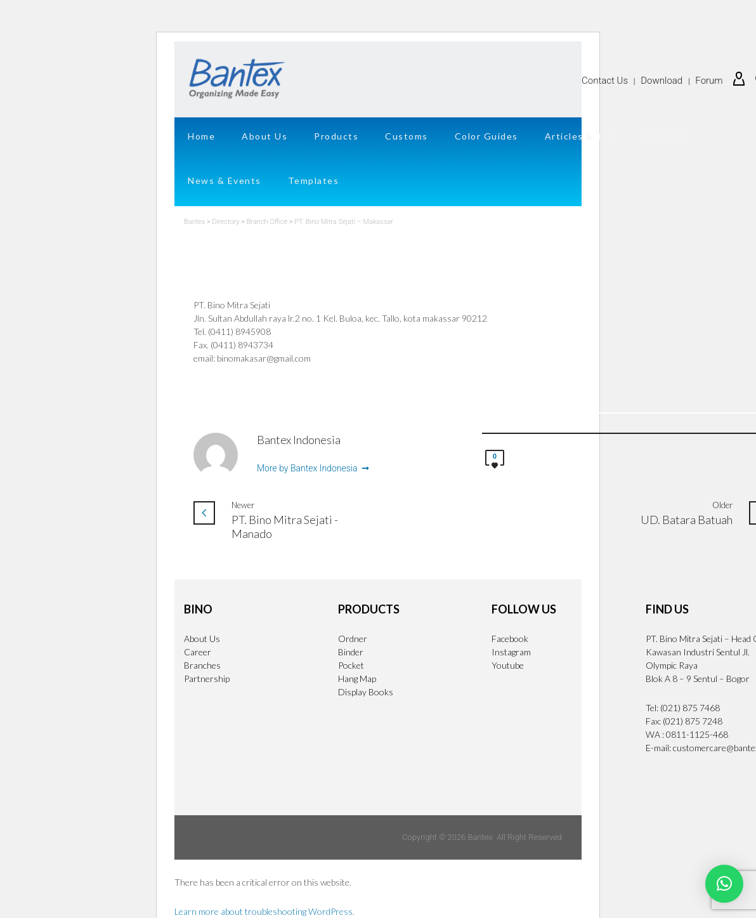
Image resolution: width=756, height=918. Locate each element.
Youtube (508, 665)
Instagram (511, 651)
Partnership (207, 678)
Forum (708, 80)
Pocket (351, 665)
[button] (724, 884)
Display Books (365, 691)
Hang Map (357, 678)
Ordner (352, 638)
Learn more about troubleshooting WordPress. (264, 911)
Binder (350, 651)
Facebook (510, 638)
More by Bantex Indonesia (313, 468)
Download (661, 80)
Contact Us (605, 80)
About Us (202, 638)
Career (197, 651)
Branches (202, 665)
